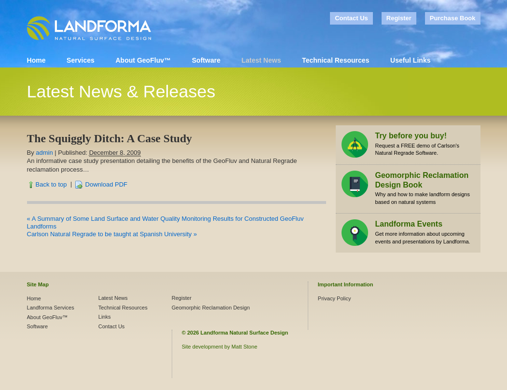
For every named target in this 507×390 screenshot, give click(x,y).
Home (36, 60)
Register (398, 18)
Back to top (51, 184)
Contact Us (351, 18)
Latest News (261, 60)
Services (81, 60)
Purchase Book (453, 18)
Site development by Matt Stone (220, 347)
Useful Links (410, 60)
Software (206, 60)
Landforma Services (50, 307)
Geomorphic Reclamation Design (211, 307)
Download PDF (106, 184)
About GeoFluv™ (143, 60)
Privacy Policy (334, 298)
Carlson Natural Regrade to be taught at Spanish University (112, 234)
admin (44, 152)
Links (104, 317)
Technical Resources (335, 60)
